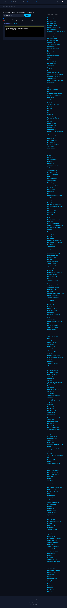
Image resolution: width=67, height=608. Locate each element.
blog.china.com (51, 167)
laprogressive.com (52, 578)
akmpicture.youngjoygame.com (55, 448)
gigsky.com (50, 480)
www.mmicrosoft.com (53, 500)
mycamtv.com (51, 189)
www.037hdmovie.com (53, 301)
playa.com (50, 182)
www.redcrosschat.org (53, 78)
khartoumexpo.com (52, 63)
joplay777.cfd (50, 138)
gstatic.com (50, 229)
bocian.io (49, 531)
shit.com (49, 457)
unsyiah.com (50, 499)
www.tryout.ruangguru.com (54, 76)
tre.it (48, 176)
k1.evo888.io (50, 244)
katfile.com (50, 218)
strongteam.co (51, 495)
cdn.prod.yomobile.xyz (53, 546)
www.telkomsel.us (8, 23)
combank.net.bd (51, 508)
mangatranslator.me (52, 368)
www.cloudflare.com (52, 268)
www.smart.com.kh (52, 153)
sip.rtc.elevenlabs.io (52, 133)
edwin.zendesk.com (52, 336)
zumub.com (50, 121)
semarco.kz (50, 376)
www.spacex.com (52, 25)
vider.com (50, 359)
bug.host (49, 19)
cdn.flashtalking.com (52, 135)
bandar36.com (51, 414)
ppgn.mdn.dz (50, 231)
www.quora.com (51, 125)
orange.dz (50, 331)
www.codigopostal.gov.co (54, 521)
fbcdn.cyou (50, 585)
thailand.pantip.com (52, 33)
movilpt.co (50, 110)
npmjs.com (50, 161)
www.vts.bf (50, 567)
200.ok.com (50, 393)
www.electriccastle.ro (53, 559)
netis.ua (49, 446)
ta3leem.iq (50, 270)
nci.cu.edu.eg (51, 425)
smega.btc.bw (51, 212)
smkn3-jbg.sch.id (51, 238)
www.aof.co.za (51, 187)
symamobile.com (51, 61)
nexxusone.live (51, 519)
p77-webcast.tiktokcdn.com (54, 487)
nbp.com (49, 108)
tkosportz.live (50, 236)
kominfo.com (50, 304)
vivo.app (49, 453)
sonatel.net (50, 323)
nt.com (49, 155)
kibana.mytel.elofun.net (53, 418)
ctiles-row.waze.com (52, 451)
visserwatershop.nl (52, 38)
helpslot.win (50, 442)
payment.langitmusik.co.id (54, 314)
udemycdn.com (51, 99)
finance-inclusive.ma (52, 261)
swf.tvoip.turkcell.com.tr (53, 44)
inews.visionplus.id (52, 310)
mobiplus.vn (50, 506)
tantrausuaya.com (52, 70)
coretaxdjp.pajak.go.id (53, 287)
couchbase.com (51, 510)
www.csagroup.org (52, 399)
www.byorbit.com (52, 274)
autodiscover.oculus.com (53, 55)
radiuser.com (50, 478)
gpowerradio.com (52, 178)
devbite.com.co (51, 316)
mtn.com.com (51, 423)
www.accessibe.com (52, 370)
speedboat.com (51, 46)
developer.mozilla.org (53, 72)
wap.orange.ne (51, 146)
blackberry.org (51, 548)
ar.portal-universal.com (53, 101)
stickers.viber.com (52, 540)
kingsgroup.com (51, 21)
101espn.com (50, 197)
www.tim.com (51, 433)
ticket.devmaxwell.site (53, 385)
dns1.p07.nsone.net (52, 69)
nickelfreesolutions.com (53, 48)
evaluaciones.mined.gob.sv (54, 429)
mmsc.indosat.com (52, 374)
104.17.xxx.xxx (51, 340)
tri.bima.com (50, 318)
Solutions (30, 1)
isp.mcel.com (50, 406)
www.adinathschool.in (53, 297)
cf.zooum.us (50, 589)
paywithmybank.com (52, 525)
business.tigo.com (52, 140)
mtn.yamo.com (51, 534)
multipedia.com (51, 148)
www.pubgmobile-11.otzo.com (55, 186)
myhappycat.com (51, 36)
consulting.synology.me (53, 463)
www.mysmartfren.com (53, 280)
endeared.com (51, 319)
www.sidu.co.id (51, 333)
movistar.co (50, 214)
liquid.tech (50, 591)
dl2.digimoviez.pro (52, 265)
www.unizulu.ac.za (52, 529)
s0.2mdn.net (50, 391)
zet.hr (48, 335)
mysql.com (50, 278)
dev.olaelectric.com (52, 174)
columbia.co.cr (51, 201)
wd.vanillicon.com (52, 450)
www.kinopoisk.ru (52, 582)
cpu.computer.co (51, 568)
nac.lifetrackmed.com (53, 474)
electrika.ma (50, 387)
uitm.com (49, 555)
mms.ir (49, 233)
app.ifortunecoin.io (52, 159)
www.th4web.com (52, 263)
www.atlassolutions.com (53, 542)
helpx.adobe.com (51, 489)
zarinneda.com (51, 136)
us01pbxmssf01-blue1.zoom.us (55, 299)
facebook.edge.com (52, 42)
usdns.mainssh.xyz (52, 276)
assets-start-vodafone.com (54, 93)
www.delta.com (51, 35)
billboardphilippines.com (53, 52)
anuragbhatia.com (52, 574)
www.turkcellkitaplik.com (54, 538)
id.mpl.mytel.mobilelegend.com (55, 131)
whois (15, 23)
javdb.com (50, 59)
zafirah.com (50, 344)
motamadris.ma (51, 536)
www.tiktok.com (51, 199)
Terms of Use (37, 600)
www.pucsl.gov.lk (52, 436)
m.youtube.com (51, 142)
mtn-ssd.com (50, 191)
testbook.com (51, 103)
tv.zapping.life (51, 116)
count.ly (49, 493)
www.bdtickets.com (52, 372)
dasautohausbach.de (52, 282)
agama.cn (50, 380)
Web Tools (14, 1)
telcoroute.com (51, 553)
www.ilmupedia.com (52, 250)
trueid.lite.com (51, 306)
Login (58, 1)
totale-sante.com (51, 431)
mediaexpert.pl (51, 346)
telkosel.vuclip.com (52, 267)
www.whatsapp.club (52, 40)
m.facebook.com (51, 527)
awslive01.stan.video (52, 235)
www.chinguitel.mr (52, 172)
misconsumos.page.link (53, 468)
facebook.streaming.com (53, 563)
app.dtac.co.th (51, 312)
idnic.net (49, 91)
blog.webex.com (51, 123)
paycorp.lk (50, 221)
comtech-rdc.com (52, 482)
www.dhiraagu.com (52, 152)
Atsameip (13, 6)
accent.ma (50, 576)
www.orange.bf (51, 246)
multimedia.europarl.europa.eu (55, 80)
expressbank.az (51, 459)
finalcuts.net (50, 53)
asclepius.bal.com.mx (53, 551)
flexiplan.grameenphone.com (55, 74)
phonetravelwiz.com (52, 50)
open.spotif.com (51, 412)
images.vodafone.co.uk (53, 427)
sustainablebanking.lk (53, 180)
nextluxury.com (51, 82)
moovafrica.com (51, 544)
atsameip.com (51, 533)
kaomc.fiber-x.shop (52, 472)
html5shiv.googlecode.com (54, 240)
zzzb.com (50, 252)
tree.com (49, 259)
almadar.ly (50, 114)
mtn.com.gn (50, 514)
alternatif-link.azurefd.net (54, 227)
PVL (36, 604)
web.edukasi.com (52, 342)
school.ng (50, 353)
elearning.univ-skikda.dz (53, 561)
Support (38, 1)
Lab (22, 1)
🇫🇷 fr (63, 1)
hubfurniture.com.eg (52, 284)
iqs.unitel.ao (50, 97)
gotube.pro (50, 580)
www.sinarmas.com (52, 327)
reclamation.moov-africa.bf (54, 272)
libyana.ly (49, 202)
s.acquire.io (50, 302)
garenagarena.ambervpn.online (55, 293)
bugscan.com (51, 497)
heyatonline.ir (50, 163)
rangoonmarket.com (52, 255)
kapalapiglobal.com (52, 416)
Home (6, 1)
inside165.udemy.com (53, 470)
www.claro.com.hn (52, 467)
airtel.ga (49, 169)
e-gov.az (49, 106)
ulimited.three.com (52, 516)
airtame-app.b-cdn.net (53, 502)
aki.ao (49, 112)
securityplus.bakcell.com (54, 95)
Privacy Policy (30, 600)
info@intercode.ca (35, 602)
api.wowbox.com (51, 476)
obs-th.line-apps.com (53, 104)
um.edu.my (50, 397)
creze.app (50, 248)
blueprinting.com (51, 18)
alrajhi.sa (49, 57)
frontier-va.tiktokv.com (53, 144)
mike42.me (50, 338)
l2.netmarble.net (51, 465)
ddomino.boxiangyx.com (53, 165)
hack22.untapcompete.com (54, 584)
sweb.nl (49, 86)
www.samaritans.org (52, 363)
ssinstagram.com (51, 504)
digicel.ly (49, 350)
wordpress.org (51, 557)
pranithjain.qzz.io (51, 410)
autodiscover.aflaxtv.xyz (53, 216)
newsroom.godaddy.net (53, 253)
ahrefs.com (50, 440)
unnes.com (50, 461)
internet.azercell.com (52, 408)
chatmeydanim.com (52, 89)
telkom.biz (50, 587)
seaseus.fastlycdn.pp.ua (53, 572)
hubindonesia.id (51, 289)
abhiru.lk (49, 285)
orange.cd (50, 404)
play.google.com (51, 210)
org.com (49, 517)
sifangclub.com (51, 419)
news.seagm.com (52, 29)
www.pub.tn (50, 485)
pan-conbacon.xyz (52, 308)
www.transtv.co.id (52, 435)
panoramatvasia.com (52, 421)
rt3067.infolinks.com (52, 491)
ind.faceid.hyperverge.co (53, 355)
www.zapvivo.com (52, 150)
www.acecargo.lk (51, 512)
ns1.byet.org (50, 402)
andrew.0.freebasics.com (54, 27)
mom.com (50, 361)
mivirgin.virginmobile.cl (53, 325)
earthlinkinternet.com (53, 170)
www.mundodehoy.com (53, 351)
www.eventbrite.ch (52, 257)
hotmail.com (50, 84)
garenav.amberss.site (53, 295)
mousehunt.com (51, 550)
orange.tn (49, 523)
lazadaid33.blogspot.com (54, 204)
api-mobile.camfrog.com (53, 570)
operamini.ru (50, 378)
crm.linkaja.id (50, 184)
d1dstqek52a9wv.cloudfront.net (55, 401)
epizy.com (50, 157)
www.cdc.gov (51, 65)
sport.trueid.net (51, 484)
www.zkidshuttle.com (53, 223)
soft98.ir (49, 565)
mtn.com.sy (50, 291)
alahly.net (49, 87)
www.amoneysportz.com (53, 395)
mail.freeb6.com (51, 23)
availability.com (51, 348)
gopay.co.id (50, 67)
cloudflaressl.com (52, 438)
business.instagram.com (53, 219)
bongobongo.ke (51, 384)
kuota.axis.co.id (51, 329)
